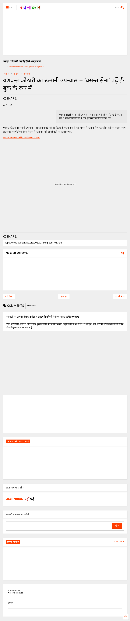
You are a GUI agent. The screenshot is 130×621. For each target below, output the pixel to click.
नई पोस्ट (9, 296)
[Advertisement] (65, 34)
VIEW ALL (119, 542)
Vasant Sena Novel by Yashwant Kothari (21, 137)
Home (6, 74)
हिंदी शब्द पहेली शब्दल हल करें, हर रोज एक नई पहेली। (26, 67)
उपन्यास (27, 74)
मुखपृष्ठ (10, 603)
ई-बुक (16, 74)
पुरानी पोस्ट (120, 296)
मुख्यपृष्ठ (64, 296)
